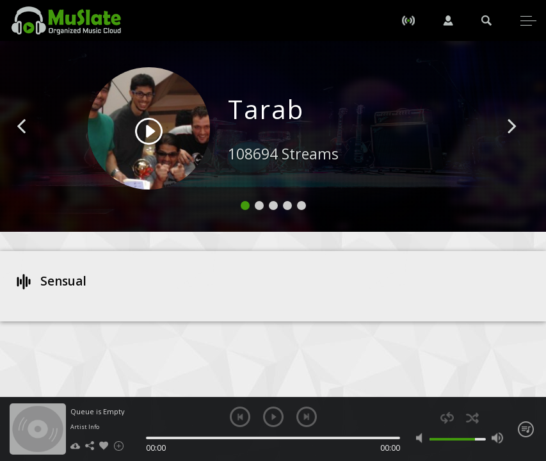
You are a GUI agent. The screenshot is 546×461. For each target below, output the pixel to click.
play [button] (273, 417)
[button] (36, 145)
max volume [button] (497, 438)
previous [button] (240, 417)
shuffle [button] (472, 418)
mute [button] (422, 438)
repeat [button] (447, 418)
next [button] (306, 417)
